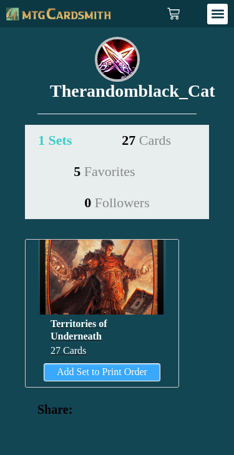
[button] (217, 14)
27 (146, 140)
